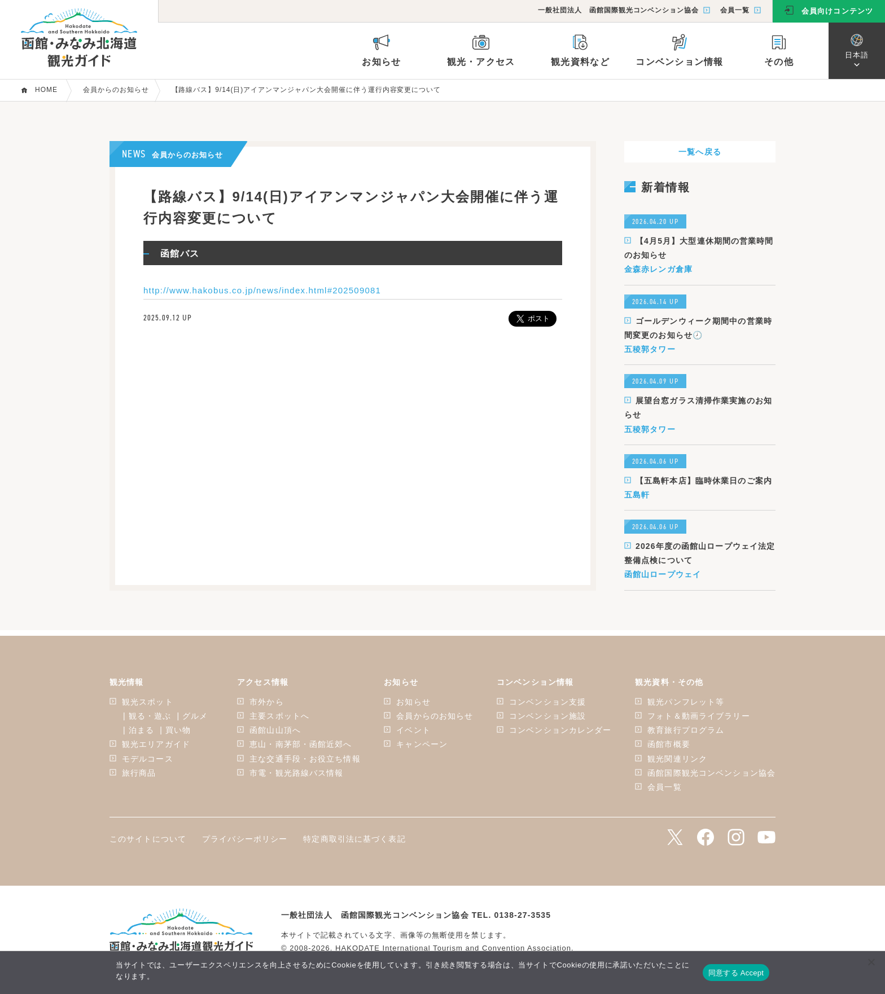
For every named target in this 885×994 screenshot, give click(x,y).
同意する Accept (736, 973)
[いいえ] (871, 961)
